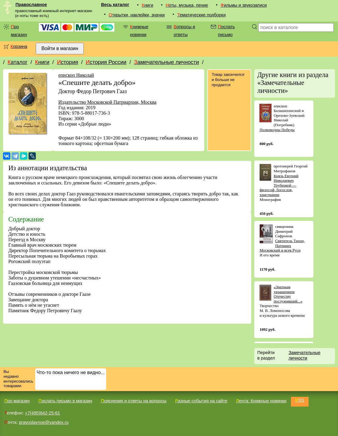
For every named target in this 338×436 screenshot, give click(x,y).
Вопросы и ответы (184, 30)
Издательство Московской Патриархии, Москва (107, 102)
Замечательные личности (166, 62)
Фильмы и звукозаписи (244, 5)
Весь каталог (115, 4)
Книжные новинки (139, 30)
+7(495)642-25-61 (42, 413)
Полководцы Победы (276, 129)
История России (106, 62)
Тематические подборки (201, 14)
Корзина (19, 46)
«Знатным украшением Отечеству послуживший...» (288, 294)
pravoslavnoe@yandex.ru (43, 422)
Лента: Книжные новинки (261, 400)
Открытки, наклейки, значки (137, 14)
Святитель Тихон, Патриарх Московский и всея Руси (282, 245)
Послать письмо (226, 30)
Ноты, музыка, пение (187, 5)
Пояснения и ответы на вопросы (134, 400)
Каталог (17, 62)
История (67, 62)
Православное (31, 4)
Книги (147, 5)
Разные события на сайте (201, 400)
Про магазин (19, 30)
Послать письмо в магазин (65, 400)
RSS (299, 400)
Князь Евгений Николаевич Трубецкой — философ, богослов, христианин (278, 185)
